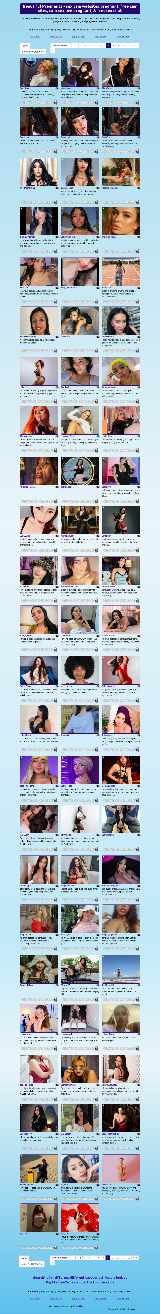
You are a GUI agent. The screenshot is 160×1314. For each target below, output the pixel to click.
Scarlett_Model (27, 1184)
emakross (65, 336)
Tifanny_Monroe (27, 237)
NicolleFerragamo (110, 188)
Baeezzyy (24, 137)
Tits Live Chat (122, 36)
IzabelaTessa (67, 188)
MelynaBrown (67, 885)
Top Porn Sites (78, 36)
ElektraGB (66, 985)
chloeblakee (25, 735)
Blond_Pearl (67, 786)
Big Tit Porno (100, 36)
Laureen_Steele (68, 436)
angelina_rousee (110, 237)
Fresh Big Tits (55, 36)
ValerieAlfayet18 (109, 1085)
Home (25, 46)
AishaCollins (26, 436)
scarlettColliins (27, 786)
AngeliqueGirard (28, 487)
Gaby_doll (66, 137)
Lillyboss (24, 387)
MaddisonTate (108, 635)
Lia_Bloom (66, 1134)
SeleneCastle (108, 686)
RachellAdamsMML (70, 586)
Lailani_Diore (108, 1034)
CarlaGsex (107, 137)
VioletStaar (66, 88)
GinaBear (106, 536)
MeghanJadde (26, 934)
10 (118, 45)
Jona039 (65, 735)
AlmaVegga (25, 885)
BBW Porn (35, 36)
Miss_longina (26, 635)
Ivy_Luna (65, 1233)
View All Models (59, 45)
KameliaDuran (67, 536)
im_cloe (64, 1184)
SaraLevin (106, 487)
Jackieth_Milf (108, 985)
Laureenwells (67, 1034)
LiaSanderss (67, 635)
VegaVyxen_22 (68, 237)
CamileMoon (108, 835)
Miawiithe (24, 586)
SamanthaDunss (69, 1085)
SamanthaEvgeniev (111, 885)
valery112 (106, 287)
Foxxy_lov (66, 934)
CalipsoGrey (26, 1134)
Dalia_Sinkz (25, 686)
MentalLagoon (108, 786)
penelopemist (26, 1085)
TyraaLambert (108, 387)
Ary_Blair (65, 387)
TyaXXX (23, 1233)
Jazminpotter (67, 487)
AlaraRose (107, 88)
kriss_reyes (66, 686)
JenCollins (66, 835)
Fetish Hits (78, 1306)
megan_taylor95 (109, 934)
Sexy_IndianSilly (69, 287)
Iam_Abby (24, 835)
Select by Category (33, 51)
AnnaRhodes (108, 336)
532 (135, 45)
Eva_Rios (24, 88)
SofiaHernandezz (28, 336)
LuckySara (107, 436)
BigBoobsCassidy (110, 1134)
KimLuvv (24, 287)
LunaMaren (25, 536)
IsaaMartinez (26, 1034)
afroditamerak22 (27, 188)
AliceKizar (107, 1184)
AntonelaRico (108, 586)
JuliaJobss (107, 735)
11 (124, 45)
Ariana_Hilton (26, 985)
